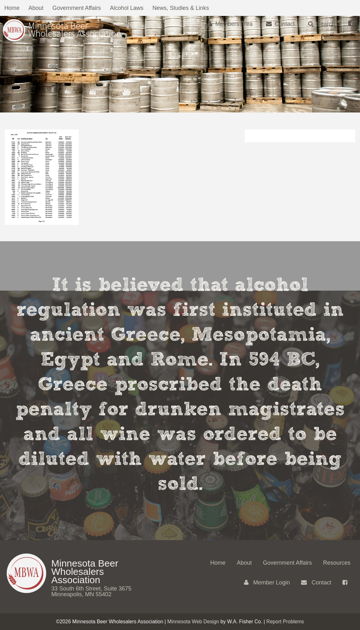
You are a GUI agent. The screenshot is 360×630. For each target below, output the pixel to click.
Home (12, 8)
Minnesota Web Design (193, 621)
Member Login (267, 582)
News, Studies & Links (184, 8)
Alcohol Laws (130, 8)
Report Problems (285, 621)
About (37, 8)
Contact (316, 582)
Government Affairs (78, 8)
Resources (336, 563)
